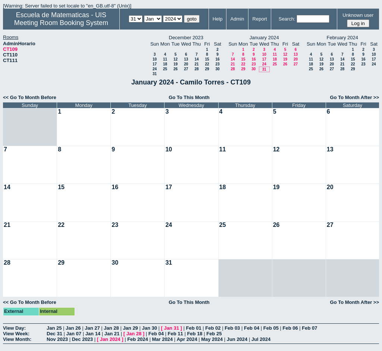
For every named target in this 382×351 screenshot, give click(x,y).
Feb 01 (193, 328)
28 (196, 69)
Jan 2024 (110, 339)
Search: (287, 19)
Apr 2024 (187, 339)
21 (196, 64)
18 (165, 64)
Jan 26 (73, 328)
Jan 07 (73, 333)
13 (186, 59)
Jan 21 (111, 333)
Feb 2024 (137, 339)
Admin (237, 19)
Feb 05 (271, 328)
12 (175, 59)
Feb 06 (290, 328)
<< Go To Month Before (29, 97)
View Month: (17, 339)
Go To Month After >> (354, 97)
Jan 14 (92, 333)
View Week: (16, 333)
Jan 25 (54, 328)
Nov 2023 (57, 339)
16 (217, 59)
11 (165, 59)
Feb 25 (214, 333)
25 (165, 69)
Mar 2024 (162, 339)
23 (217, 64)
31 (155, 74)
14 (196, 59)
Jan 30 (149, 328)
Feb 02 (212, 328)
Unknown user (357, 15)
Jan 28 (111, 328)
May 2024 (212, 339)
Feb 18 (194, 333)
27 (186, 69)
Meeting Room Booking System (61, 23)
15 (207, 59)
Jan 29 (130, 328)
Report (260, 19)
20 (186, 64)
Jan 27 (92, 328)
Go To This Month (189, 97)
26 (175, 69)
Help (218, 19)
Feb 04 (251, 328)
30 (217, 69)
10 (155, 59)
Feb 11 (175, 333)
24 (155, 69)
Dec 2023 (82, 339)
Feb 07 (309, 328)
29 (207, 69)
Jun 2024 (237, 339)
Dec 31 (54, 333)
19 (175, 64)
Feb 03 (232, 328)
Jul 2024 (260, 339)
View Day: (14, 328)
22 (207, 64)
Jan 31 (171, 328)
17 (155, 64)
